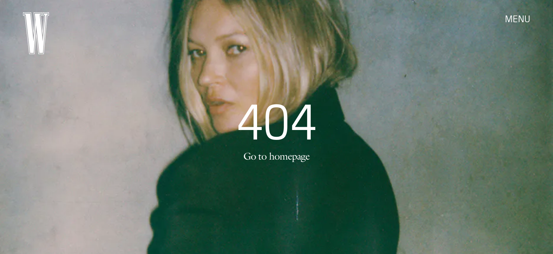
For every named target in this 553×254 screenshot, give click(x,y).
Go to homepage (276, 156)
